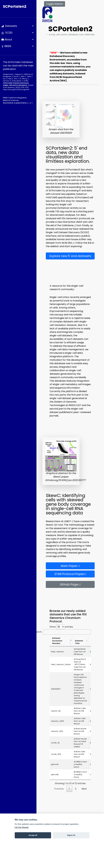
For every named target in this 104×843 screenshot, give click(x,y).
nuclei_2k (55, 742)
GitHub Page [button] (70, 584)
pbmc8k (54, 774)
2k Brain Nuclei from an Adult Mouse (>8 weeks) (80, 743)
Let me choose (22, 827)
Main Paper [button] (70, 566)
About (6, 39)
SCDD (6, 32)
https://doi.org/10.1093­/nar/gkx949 (16, 89)
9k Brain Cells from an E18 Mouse (80, 711)
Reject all (71, 835)
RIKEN (6, 46)
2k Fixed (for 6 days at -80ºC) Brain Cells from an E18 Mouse (80, 664)
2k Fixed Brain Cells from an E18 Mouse (80, 651)
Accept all (33, 835)
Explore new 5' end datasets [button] (70, 256)
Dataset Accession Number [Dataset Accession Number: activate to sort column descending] (57, 641)
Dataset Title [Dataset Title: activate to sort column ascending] (79, 642)
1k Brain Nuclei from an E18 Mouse (80, 731)
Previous (59, 788)
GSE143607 (56, 689)
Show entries (61, 626)
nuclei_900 (56, 754)
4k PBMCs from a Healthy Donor (80, 764)
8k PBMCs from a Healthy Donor (80, 774)
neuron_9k (56, 711)
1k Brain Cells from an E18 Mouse (79, 754)
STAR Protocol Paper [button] (70, 574)
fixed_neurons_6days (61, 664)
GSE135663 (66, 133)
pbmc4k (54, 764)
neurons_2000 (57, 721)
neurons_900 (57, 731)
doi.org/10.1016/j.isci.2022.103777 (68, 480)
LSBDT (68, 521)
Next (84, 788)
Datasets (9, 26)
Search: (62, 632)
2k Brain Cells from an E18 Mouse (80, 721)
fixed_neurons (57, 651)
